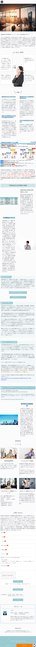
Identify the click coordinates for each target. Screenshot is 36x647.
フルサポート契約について (28, 561)
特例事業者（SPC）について (18, 297)
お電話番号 (3, 549)
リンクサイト (18, 600)
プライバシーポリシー (18, 590)
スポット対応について (6, 562)
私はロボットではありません (7, 576)
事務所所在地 (24, 645)
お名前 (2, 536)
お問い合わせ (8, 645)
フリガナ (2, 541)
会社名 (2, 532)
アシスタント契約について (16, 561)
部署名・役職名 (3, 545)
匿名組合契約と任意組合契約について (18, 292)
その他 (14, 562)
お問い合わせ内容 (4, 565)
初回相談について (5, 561)
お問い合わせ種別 (4, 559)
